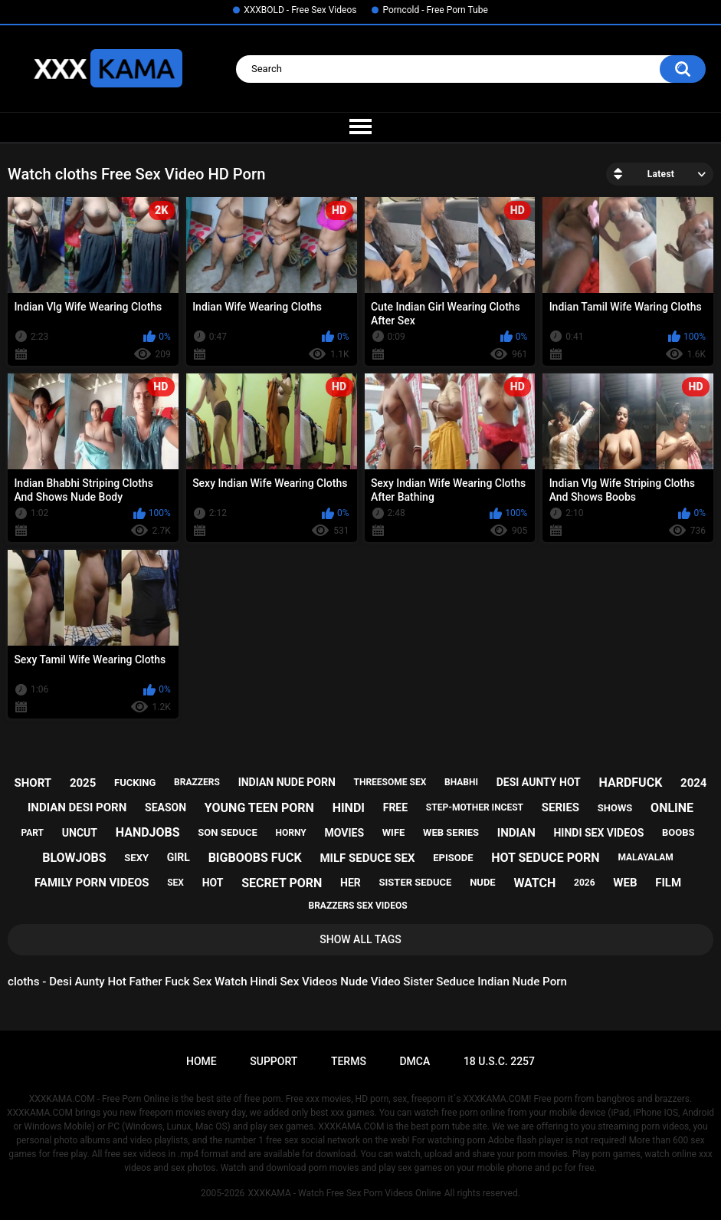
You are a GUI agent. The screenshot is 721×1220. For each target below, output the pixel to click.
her (350, 882)
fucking (135, 782)
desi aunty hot (539, 782)
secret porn (281, 883)
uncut (79, 833)
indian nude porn (287, 782)
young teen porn (259, 808)
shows (615, 808)
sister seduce (415, 882)
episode (453, 857)
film (668, 883)
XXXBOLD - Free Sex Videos (300, 10)
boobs (678, 832)
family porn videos (91, 883)
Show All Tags (360, 939)
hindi (349, 808)
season (165, 807)
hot (213, 882)
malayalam (645, 857)
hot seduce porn (545, 857)
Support (273, 1061)
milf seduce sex (367, 858)
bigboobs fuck (255, 857)
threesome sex (390, 782)
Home (201, 1061)
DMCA (414, 1061)
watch (534, 883)
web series (451, 832)
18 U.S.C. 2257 (499, 1061)
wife (393, 832)
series (560, 807)
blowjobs (74, 857)
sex (175, 882)
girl (178, 857)
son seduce (227, 832)
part (32, 832)
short (33, 783)
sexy (136, 857)
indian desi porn (77, 807)
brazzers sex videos (357, 905)
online (672, 808)
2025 (83, 783)
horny (291, 832)
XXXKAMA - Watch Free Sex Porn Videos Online (344, 1193)
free (395, 807)
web (625, 883)
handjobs (148, 832)
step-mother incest (474, 807)
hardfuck (631, 782)
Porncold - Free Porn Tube (434, 10)
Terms (348, 1061)
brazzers (197, 782)
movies (345, 833)
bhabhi (461, 782)
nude (483, 882)
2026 (584, 882)
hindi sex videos (598, 833)
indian (516, 833)
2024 (693, 783)
